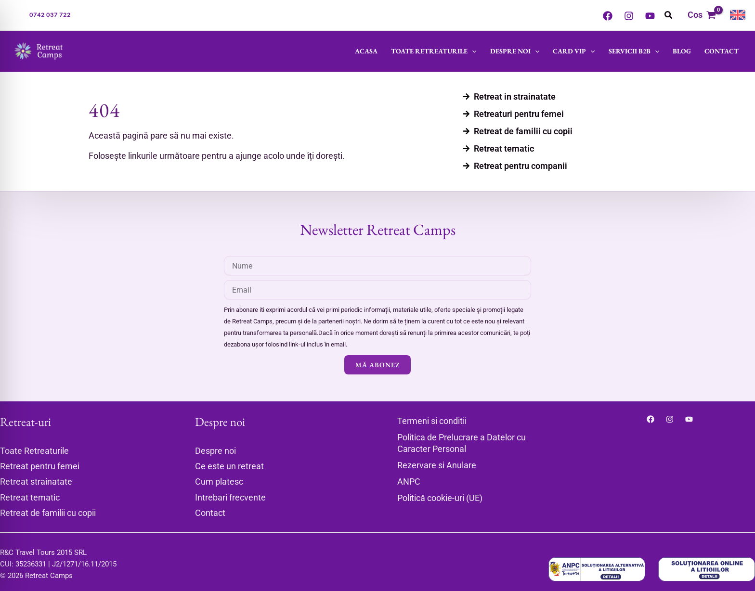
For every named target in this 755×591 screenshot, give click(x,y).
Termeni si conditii (432, 421)
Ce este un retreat (229, 466)
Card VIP (574, 51)
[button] (50, 15)
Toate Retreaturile (433, 51)
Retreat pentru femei (39, 466)
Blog (682, 51)
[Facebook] (607, 16)
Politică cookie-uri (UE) (439, 498)
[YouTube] (650, 16)
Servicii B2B (634, 51)
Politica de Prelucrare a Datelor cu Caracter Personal (461, 443)
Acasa (366, 51)
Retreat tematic (30, 497)
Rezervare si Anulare (436, 465)
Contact (721, 51)
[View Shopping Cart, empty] (701, 15)
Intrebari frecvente (230, 497)
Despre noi (514, 51)
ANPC (408, 481)
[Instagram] (629, 16)
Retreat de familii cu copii (48, 513)
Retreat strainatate (36, 481)
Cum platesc (219, 481)
